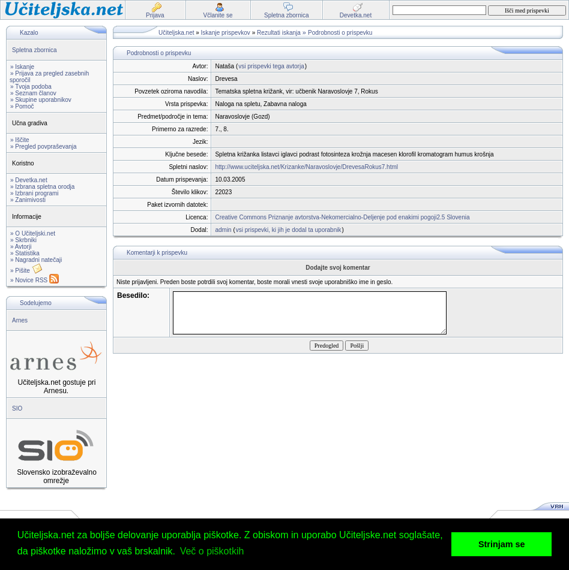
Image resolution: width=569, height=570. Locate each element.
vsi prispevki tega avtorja (271, 66)
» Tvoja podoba (31, 86)
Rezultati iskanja (279, 32)
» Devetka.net (28, 180)
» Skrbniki (23, 240)
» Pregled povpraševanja (43, 146)
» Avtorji (20, 246)
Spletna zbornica (34, 50)
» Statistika (25, 253)
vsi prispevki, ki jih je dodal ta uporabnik (289, 230)
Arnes (20, 320)
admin (223, 230)
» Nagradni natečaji (36, 260)
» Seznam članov (33, 93)
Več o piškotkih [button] (212, 551)
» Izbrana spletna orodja (42, 186)
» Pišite (26, 270)
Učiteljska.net (176, 32)
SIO (17, 408)
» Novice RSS (34, 280)
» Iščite (19, 140)
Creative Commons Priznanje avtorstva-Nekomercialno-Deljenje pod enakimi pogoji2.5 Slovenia (342, 217)
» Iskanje (22, 67)
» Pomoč (22, 106)
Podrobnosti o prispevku (340, 32)
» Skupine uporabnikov (40, 99)
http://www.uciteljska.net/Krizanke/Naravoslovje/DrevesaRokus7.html (306, 167)
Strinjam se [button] (501, 544)
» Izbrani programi (34, 193)
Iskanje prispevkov (225, 32)
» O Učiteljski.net (32, 233)
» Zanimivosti (28, 200)
